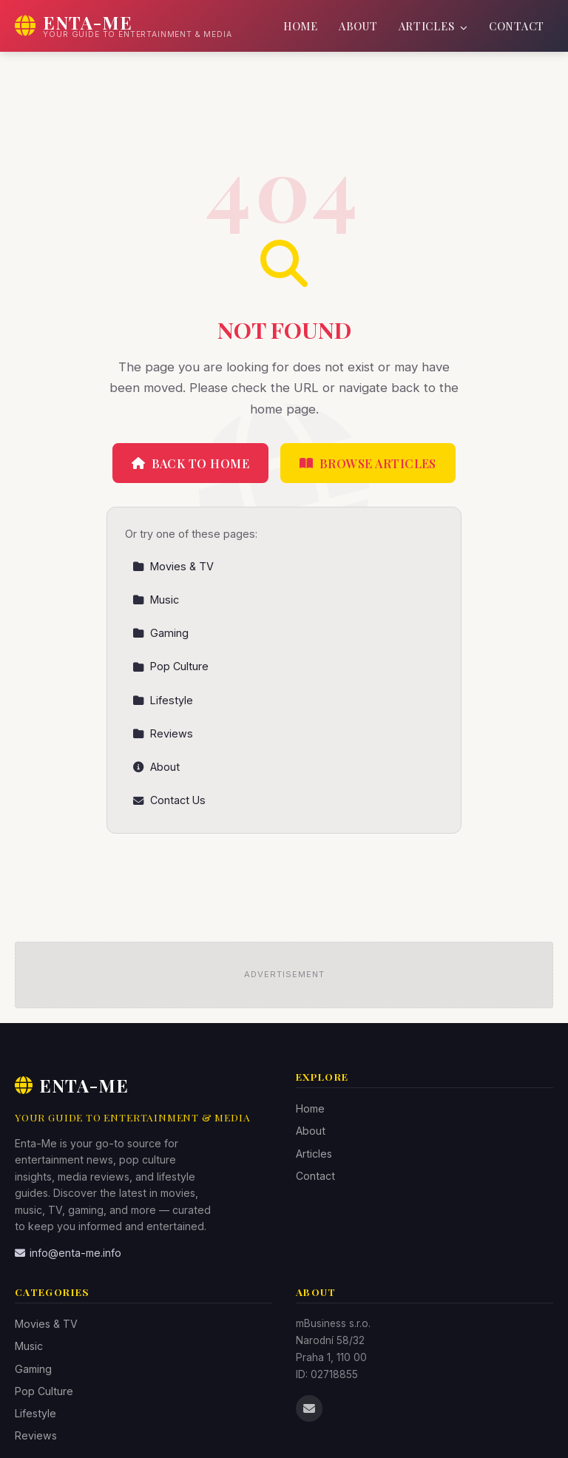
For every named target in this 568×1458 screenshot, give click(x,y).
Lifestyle (162, 700)
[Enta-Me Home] (123, 25)
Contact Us (169, 800)
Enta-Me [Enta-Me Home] (72, 1085)
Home (300, 25)
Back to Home (190, 463)
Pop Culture (170, 666)
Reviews (162, 733)
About (358, 25)
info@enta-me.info (68, 1252)
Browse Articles (368, 463)
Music (155, 599)
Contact (516, 25)
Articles (433, 25)
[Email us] (309, 1408)
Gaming (160, 633)
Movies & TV (173, 566)
